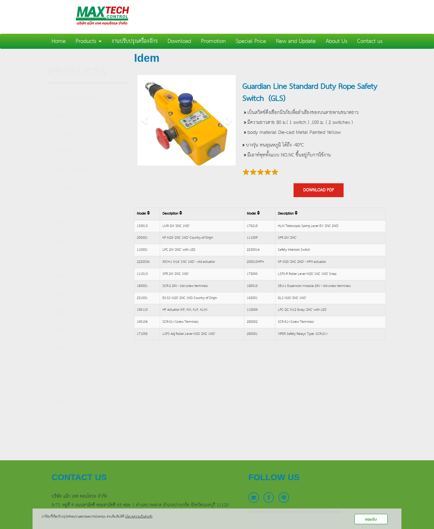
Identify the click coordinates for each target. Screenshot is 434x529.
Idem (61, 241)
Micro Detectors (74, 169)
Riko (60, 205)
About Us (336, 41)
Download (179, 41)
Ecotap (61, 383)
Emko (59, 294)
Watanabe (64, 312)
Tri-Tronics (65, 134)
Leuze (60, 437)
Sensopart (64, 187)
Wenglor (62, 365)
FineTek (62, 258)
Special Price (251, 41)
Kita (57, 330)
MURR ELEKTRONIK (77, 98)
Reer (58, 223)
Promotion (213, 41)
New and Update (296, 41)
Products (89, 41)
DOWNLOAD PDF (318, 190)
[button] (144, 120)
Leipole (64, 276)
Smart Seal (65, 401)
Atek (58, 348)
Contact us (369, 41)
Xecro (60, 116)
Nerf (57, 419)
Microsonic (65, 151)
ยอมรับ (371, 519)
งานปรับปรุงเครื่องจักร (135, 41)
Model (143, 214)
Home (59, 41)
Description (172, 214)
